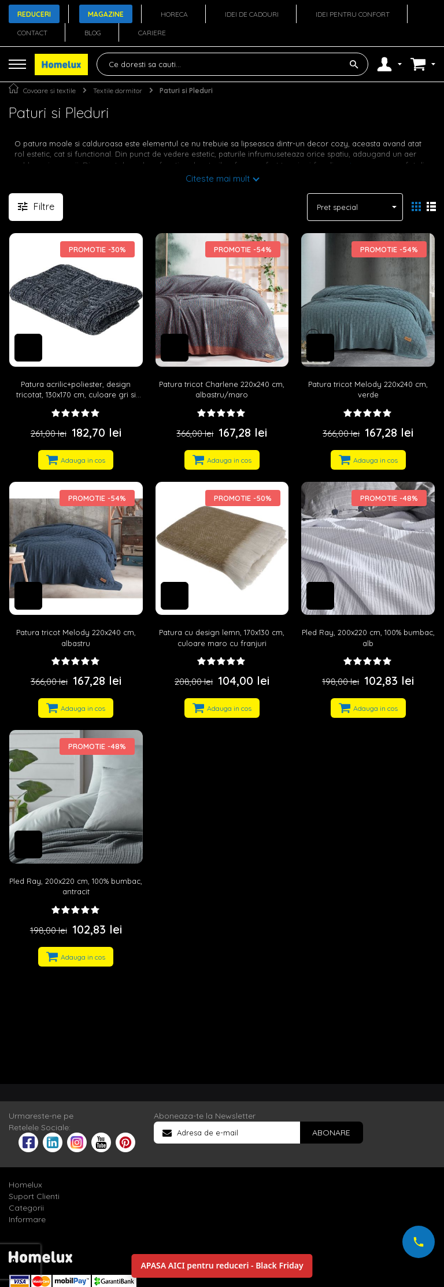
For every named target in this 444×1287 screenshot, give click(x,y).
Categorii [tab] (26, 1208)
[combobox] (232, 64)
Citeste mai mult (218, 178)
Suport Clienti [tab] (34, 1196)
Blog (92, 32)
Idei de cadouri (252, 14)
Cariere (152, 32)
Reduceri (34, 14)
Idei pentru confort (353, 14)
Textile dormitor (117, 90)
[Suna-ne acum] (418, 1242)
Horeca (174, 14)
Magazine (106, 14)
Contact (32, 32)
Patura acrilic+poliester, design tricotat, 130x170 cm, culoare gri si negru (76, 394)
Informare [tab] (27, 1219)
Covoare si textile (49, 90)
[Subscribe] (331, 1133)
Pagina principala (13, 88)
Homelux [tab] (25, 1184)
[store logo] (61, 64)
